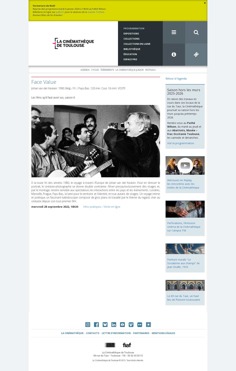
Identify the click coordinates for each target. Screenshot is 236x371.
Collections (131, 38)
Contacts (92, 333)
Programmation (134, 28)
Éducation (130, 54)
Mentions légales (163, 333)
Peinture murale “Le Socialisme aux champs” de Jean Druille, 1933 (183, 263)
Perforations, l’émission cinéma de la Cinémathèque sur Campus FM (183, 226)
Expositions (131, 33)
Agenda (85, 69)
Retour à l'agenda (176, 78)
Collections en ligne (137, 43)
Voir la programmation (180, 143)
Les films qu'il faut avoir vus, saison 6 (53, 97)
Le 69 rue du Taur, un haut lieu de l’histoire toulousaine (183, 297)
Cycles (95, 69)
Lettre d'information (116, 333)
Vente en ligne (112, 206)
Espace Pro (130, 59)
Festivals (150, 69)
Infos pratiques (92, 206)
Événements (107, 69)
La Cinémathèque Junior (130, 69)
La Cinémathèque (72, 333)
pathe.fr (60, 12)
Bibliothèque (132, 49)
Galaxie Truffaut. (96, 12)
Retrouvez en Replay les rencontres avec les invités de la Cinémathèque (183, 183)
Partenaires (141, 333)
